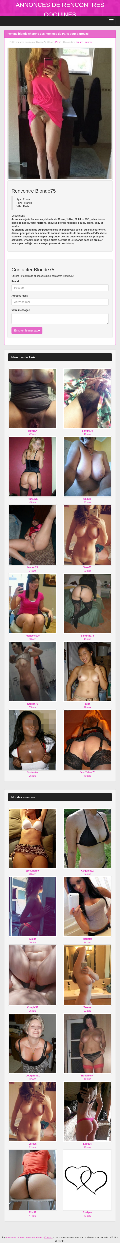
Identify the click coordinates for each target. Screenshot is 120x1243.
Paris (57, 42)
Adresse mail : (20, 295)
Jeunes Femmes (84, 42)
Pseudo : (17, 281)
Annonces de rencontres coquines (23, 1237)
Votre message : (21, 310)
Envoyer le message (27, 330)
